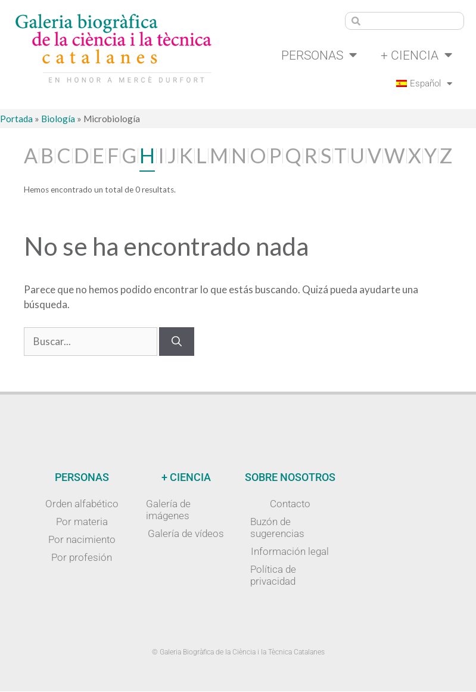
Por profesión (81, 558)
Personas (313, 56)
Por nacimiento (82, 540)
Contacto (290, 504)
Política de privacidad (273, 576)
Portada (16, 119)
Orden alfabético (82, 504)
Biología (58, 119)
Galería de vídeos (186, 534)
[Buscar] (176, 342)
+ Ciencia (415, 56)
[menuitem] (422, 84)
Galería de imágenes (168, 510)
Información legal (290, 552)
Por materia (82, 522)
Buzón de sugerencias (277, 528)
